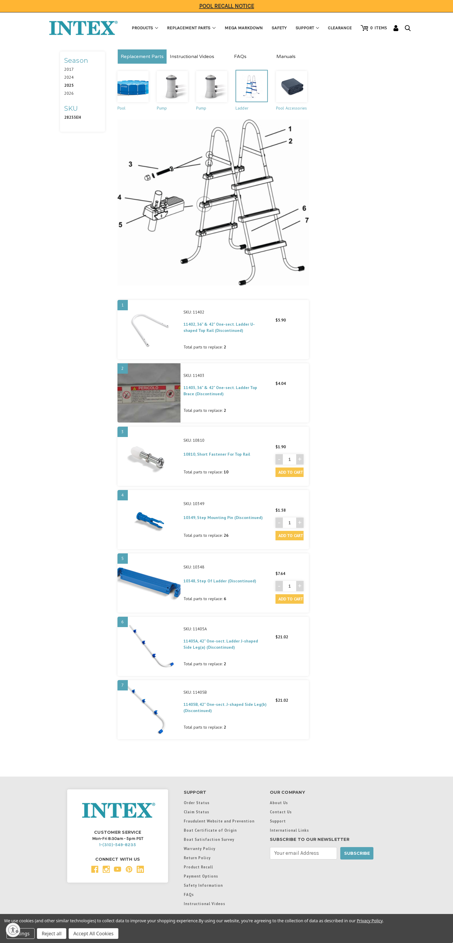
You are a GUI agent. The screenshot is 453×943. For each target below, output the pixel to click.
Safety (279, 27)
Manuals (286, 57)
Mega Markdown (244, 27)
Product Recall (198, 867)
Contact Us (281, 811)
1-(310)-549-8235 (117, 844)
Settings (21, 933)
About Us (279, 802)
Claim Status (196, 811)
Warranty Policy (199, 848)
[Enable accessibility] (13, 930)
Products (145, 27)
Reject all (52, 933)
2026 (69, 93)
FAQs (240, 57)
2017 (69, 69)
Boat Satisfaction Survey (209, 839)
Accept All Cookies (93, 933)
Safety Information (203, 885)
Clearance (340, 27)
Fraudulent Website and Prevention (219, 821)
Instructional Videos (192, 57)
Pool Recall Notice (226, 6)
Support (307, 27)
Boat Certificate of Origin (210, 830)
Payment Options (201, 876)
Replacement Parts (191, 27)
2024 (69, 77)
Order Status (196, 802)
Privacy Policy (370, 920)
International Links (289, 830)
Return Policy (197, 857)
